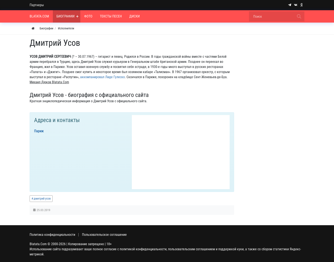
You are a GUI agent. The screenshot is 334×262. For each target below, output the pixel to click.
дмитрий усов (42, 198)
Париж (39, 131)
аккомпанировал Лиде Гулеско (102, 77)
